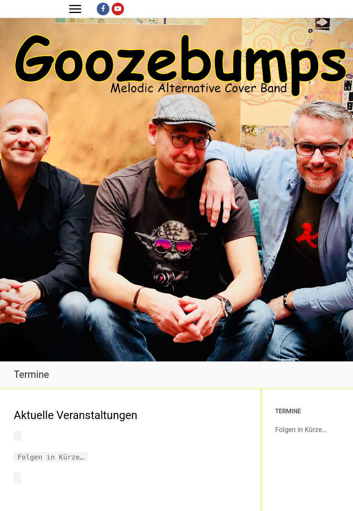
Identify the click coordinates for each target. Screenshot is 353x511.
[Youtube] (118, 9)
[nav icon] (75, 9)
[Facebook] (103, 9)
